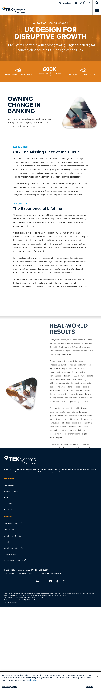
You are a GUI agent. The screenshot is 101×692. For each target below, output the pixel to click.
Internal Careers (11, 491)
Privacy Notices (10, 554)
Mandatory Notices (12, 548)
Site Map (8, 509)
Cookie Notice (10, 529)
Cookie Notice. (31, 680)
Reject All (89, 687)
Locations (8, 503)
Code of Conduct (11, 523)
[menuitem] (50, 485)
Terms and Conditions (13, 560)
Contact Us (9, 485)
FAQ (6, 497)
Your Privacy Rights (12, 536)
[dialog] (50, 681)
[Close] (97, 676)
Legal (6, 542)
